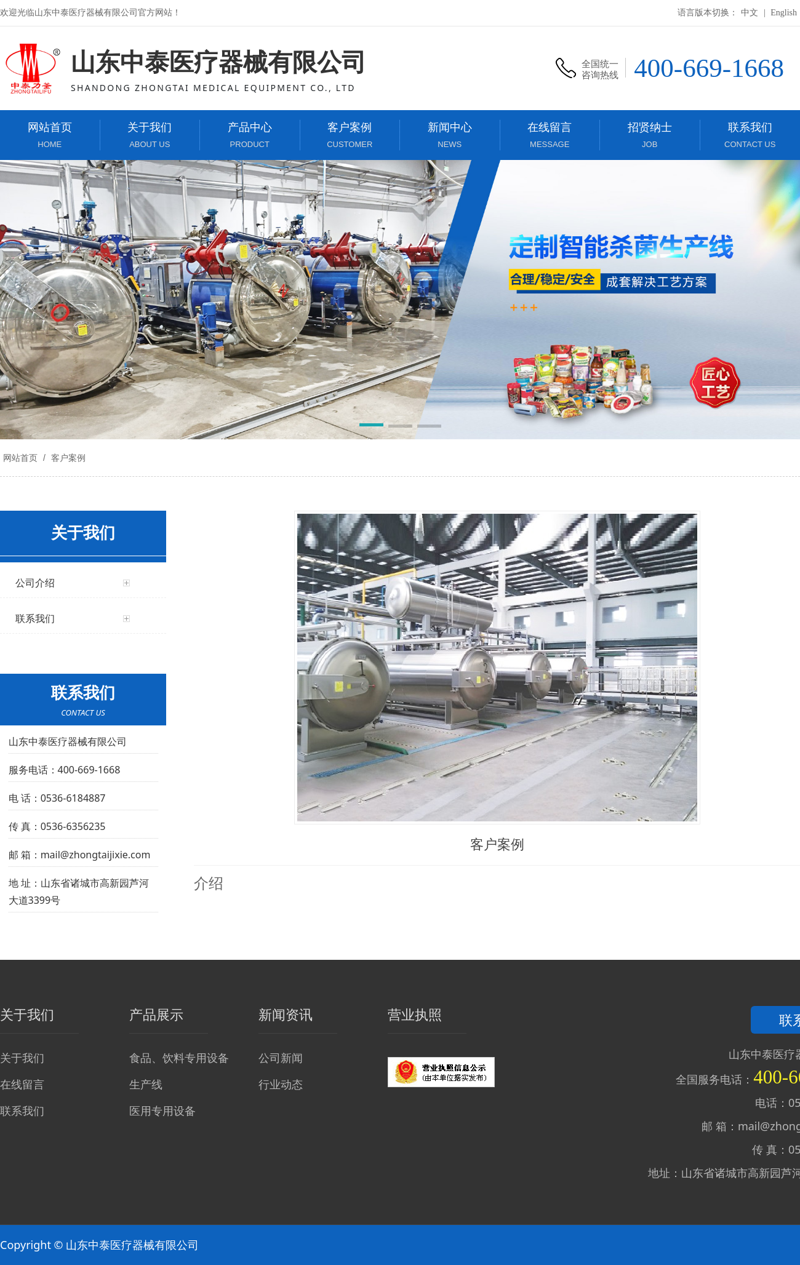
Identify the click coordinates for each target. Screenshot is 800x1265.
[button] (371, 427)
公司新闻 (280, 1057)
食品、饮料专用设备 (179, 1057)
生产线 (145, 1084)
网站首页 (20, 458)
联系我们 (22, 1110)
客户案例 (67, 458)
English (783, 12)
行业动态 (280, 1084)
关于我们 (22, 1057)
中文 (749, 12)
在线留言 (22, 1084)
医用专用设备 (162, 1110)
